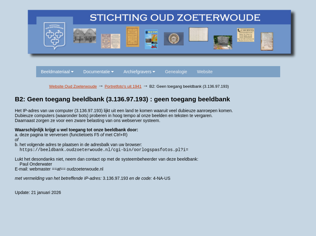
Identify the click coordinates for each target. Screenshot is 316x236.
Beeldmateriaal (57, 71)
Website (205, 71)
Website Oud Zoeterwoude (73, 86)
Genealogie (176, 71)
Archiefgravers (139, 71)
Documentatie (98, 71)
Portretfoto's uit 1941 (123, 86)
